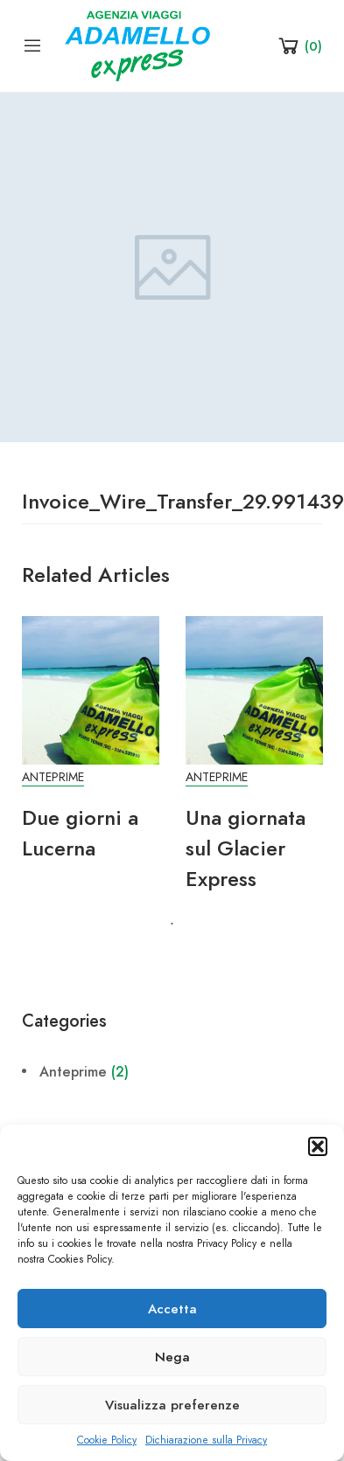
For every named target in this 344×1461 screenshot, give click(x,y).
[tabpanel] (90, 748)
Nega (172, 1357)
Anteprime (53, 777)
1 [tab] (172, 924)
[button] (317, 1146)
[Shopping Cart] (299, 45)
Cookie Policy (107, 1440)
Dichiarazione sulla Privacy (206, 1440)
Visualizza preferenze (172, 1405)
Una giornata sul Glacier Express (245, 848)
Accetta (172, 1309)
